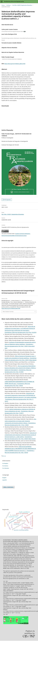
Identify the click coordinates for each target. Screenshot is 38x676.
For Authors (5, 463)
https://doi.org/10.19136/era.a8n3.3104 (14, 63)
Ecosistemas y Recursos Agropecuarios (14, 1)
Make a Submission (8, 484)
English (4, 475)
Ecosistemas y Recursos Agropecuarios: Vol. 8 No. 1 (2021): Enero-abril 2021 (20, 343)
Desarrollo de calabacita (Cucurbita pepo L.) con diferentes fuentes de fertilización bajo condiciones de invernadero (20, 326)
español (4, 477)
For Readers (5, 461)
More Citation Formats (8, 309)
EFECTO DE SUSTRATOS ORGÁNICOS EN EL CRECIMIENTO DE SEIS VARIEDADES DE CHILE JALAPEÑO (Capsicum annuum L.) (20, 446)
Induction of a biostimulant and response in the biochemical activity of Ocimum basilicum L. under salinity (20, 432)
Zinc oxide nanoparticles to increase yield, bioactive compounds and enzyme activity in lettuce (20, 418)
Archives (8, 5)
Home (3, 5)
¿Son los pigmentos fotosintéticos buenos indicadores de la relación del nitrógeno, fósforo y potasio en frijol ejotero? (20, 365)
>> (5, 453)
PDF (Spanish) (7, 197)
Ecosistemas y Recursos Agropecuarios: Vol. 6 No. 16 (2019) (20, 330)
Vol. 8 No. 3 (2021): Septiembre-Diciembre (22, 5)
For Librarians (5, 465)
